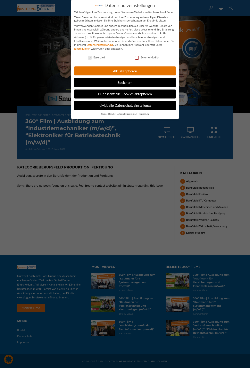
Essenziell (96, 55)
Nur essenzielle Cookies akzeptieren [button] (125, 92)
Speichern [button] (125, 80)
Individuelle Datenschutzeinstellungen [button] (125, 103)
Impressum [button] (144, 111)
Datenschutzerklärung (100, 42)
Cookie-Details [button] (108, 111)
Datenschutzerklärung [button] (127, 111)
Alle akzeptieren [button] (125, 68)
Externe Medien (147, 55)
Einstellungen (82, 46)
